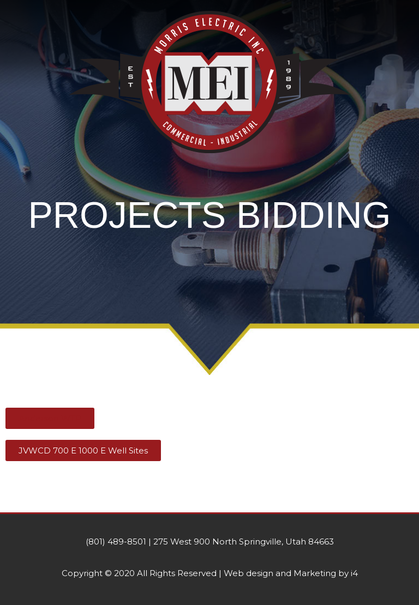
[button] (209, 174)
